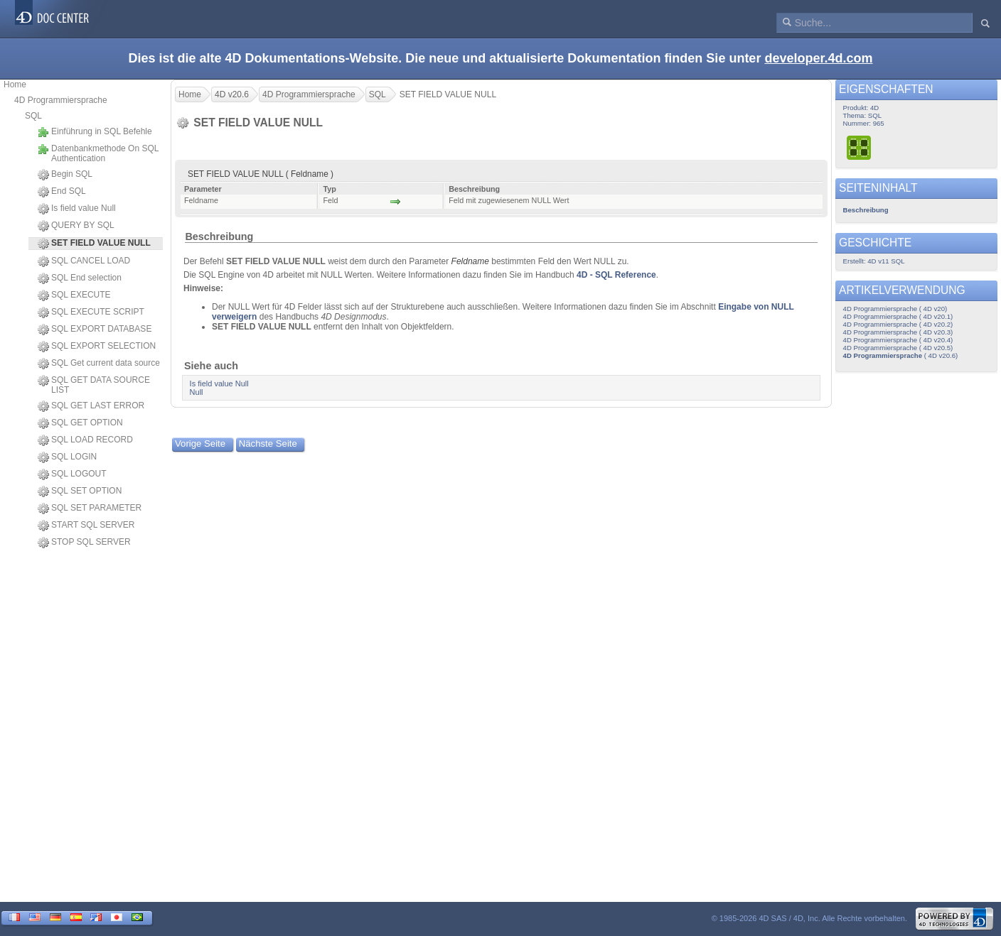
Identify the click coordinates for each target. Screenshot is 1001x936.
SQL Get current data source (99, 363)
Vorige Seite (200, 443)
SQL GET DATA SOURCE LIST (94, 385)
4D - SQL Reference (616, 275)
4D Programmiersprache (60, 100)
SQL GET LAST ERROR (91, 406)
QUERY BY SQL (76, 226)
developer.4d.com (818, 58)
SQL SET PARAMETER (89, 508)
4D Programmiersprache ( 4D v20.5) (898, 348)
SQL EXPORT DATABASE (94, 329)
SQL (33, 116)
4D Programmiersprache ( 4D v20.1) (898, 316)
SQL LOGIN (67, 457)
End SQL (62, 191)
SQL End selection (80, 278)
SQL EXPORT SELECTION (97, 346)
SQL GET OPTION (80, 423)
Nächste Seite (268, 443)
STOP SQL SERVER (84, 542)
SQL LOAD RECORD (85, 440)
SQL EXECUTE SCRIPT (91, 312)
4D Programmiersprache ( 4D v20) (895, 308)
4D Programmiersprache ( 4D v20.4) (898, 340)
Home (15, 84)
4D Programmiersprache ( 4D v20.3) (898, 332)
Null (196, 392)
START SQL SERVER (86, 525)
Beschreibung (219, 236)
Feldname (470, 261)
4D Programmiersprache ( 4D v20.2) (898, 324)
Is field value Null (77, 208)
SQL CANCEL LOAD (84, 261)
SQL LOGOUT (72, 474)
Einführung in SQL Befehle (95, 132)
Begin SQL (65, 174)
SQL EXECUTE (74, 295)
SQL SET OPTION (80, 491)
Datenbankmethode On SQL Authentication (98, 153)
